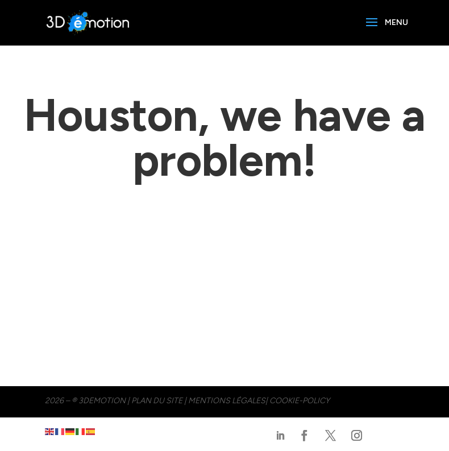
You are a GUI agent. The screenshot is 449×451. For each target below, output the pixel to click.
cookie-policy (299, 401)
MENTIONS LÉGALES (226, 401)
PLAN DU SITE (156, 401)
